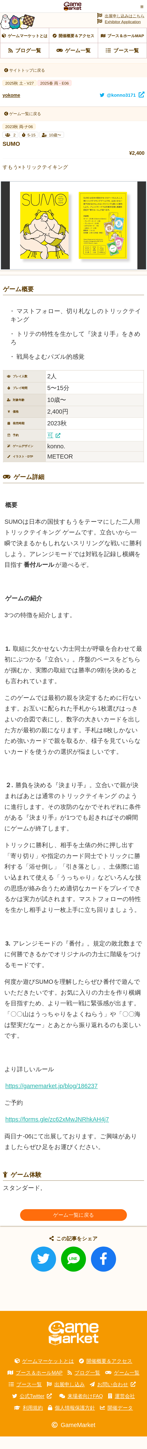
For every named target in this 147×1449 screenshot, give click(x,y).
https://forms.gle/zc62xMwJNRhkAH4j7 (57, 1132)
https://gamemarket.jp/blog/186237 (51, 1098)
